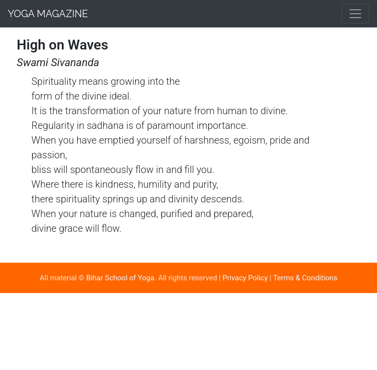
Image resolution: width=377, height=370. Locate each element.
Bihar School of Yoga (120, 277)
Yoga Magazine (48, 14)
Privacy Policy (245, 277)
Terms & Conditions (305, 277)
